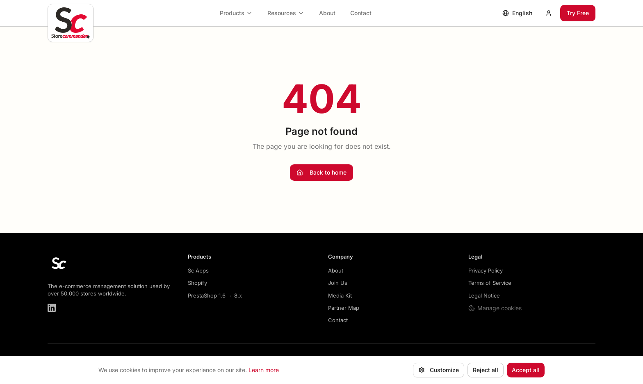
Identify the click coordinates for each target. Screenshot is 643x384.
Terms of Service (489, 282)
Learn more (264, 369)
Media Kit (340, 295)
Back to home (321, 172)
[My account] (548, 13)
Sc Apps (198, 270)
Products (236, 12)
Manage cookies (495, 307)
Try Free (578, 12)
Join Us (337, 282)
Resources (285, 12)
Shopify (197, 282)
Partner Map (343, 307)
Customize (438, 369)
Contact (361, 12)
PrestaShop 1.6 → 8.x (215, 295)
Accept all (526, 369)
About (327, 12)
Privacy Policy (485, 270)
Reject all (485, 369)
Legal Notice (484, 295)
